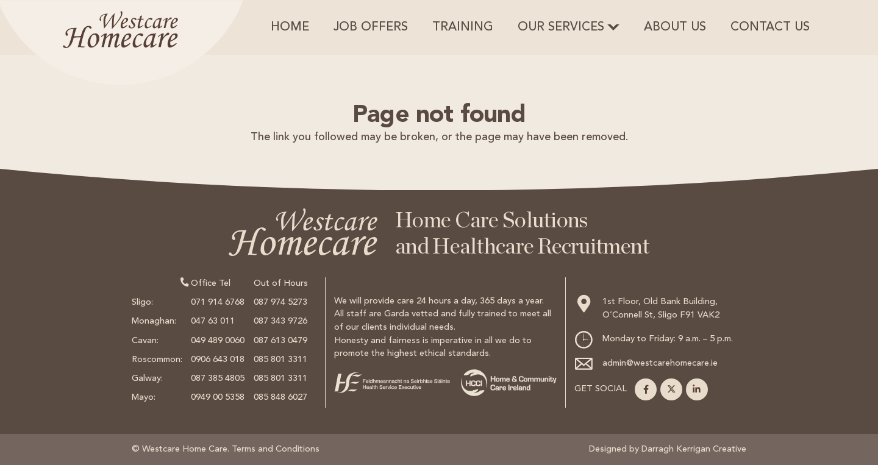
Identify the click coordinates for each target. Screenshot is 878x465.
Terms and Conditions (275, 449)
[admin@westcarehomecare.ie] (588, 364)
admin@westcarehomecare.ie (660, 363)
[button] (613, 27)
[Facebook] (646, 389)
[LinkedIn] (697, 389)
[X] (671, 389)
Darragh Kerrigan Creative (693, 449)
